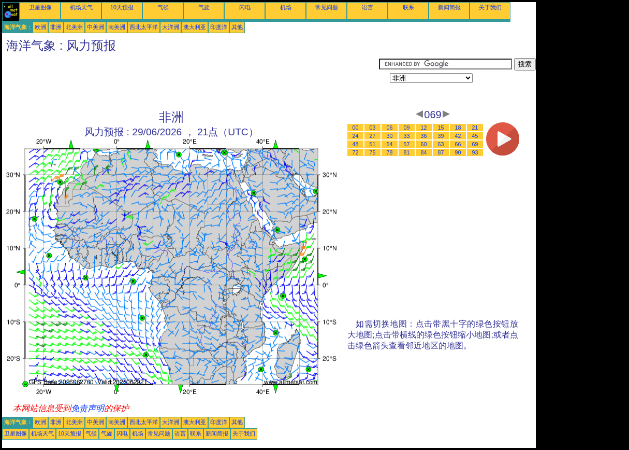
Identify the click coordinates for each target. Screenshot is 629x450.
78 (390, 152)
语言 (367, 7)
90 (458, 152)
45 (475, 136)
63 (441, 144)
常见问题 (326, 7)
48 (356, 144)
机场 (285, 7)
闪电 (245, 7)
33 (407, 136)
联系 (408, 7)
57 (407, 144)
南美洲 (116, 27)
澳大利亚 (194, 27)
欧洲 (40, 27)
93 (475, 152)
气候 (163, 7)
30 (390, 136)
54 (390, 144)
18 (458, 127)
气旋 (204, 7)
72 (356, 152)
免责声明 (87, 408)
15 (441, 127)
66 (458, 144)
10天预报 (122, 7)
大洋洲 (170, 27)
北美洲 (74, 27)
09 (407, 127)
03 (373, 127)
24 (356, 136)
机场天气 (81, 7)
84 (424, 152)
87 (441, 152)
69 (475, 144)
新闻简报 (449, 7)
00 (356, 127)
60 (424, 144)
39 (441, 136)
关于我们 (490, 7)
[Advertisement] (190, 81)
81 (407, 152)
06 (390, 127)
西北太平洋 (143, 27)
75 (373, 152)
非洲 (56, 27)
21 (475, 127)
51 (373, 144)
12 (424, 127)
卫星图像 (40, 7)
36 (424, 136)
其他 (237, 27)
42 (458, 136)
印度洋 (218, 27)
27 (373, 136)
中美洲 (95, 27)
